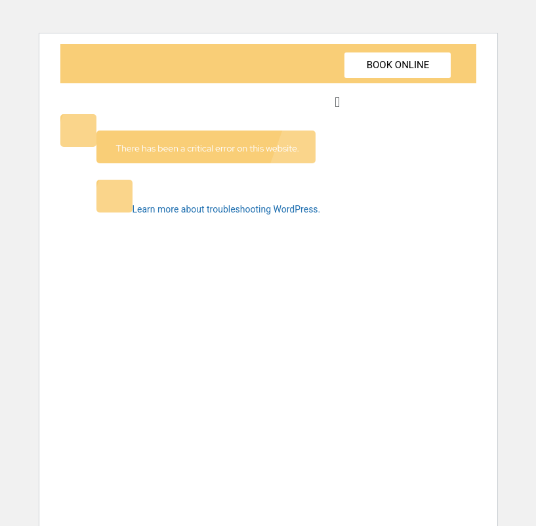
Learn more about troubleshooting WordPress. (227, 209)
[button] (336, 102)
